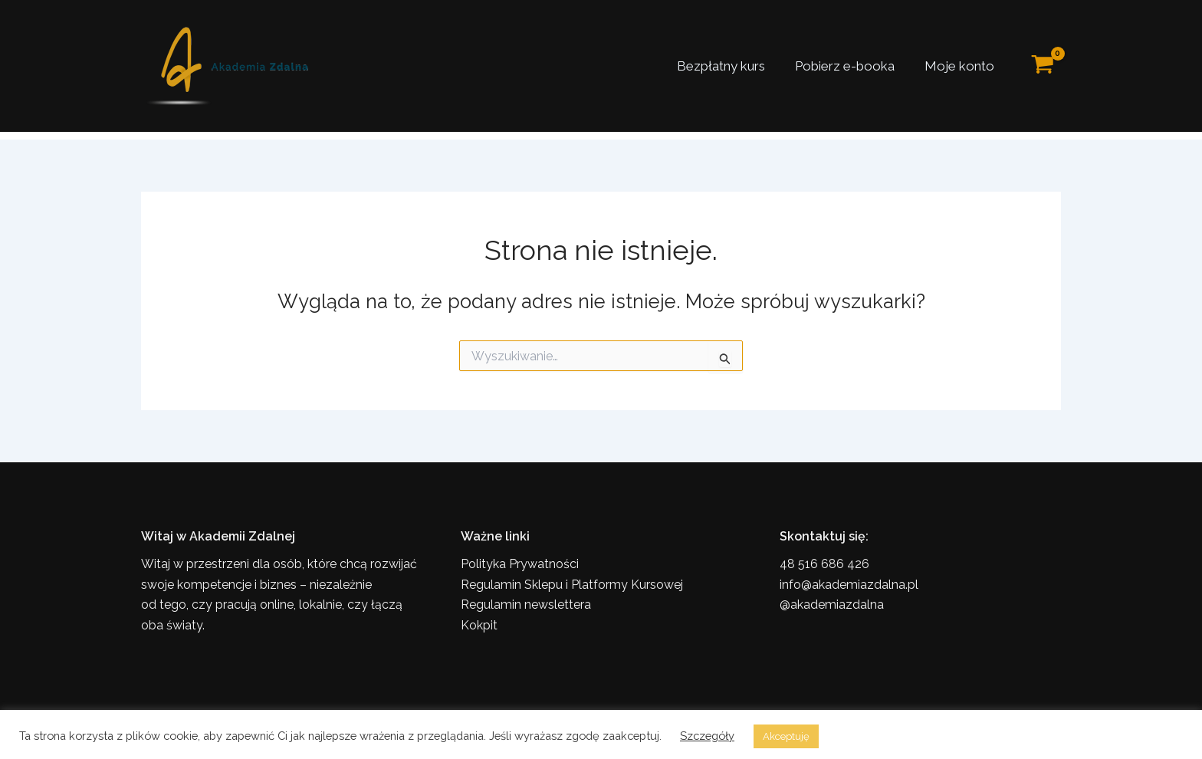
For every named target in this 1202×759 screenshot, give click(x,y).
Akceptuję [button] (786, 736)
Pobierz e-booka (850, 66)
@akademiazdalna (832, 604)
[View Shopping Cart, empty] (1042, 66)
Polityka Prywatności (520, 564)
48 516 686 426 (824, 564)
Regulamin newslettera (526, 604)
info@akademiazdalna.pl (849, 584)
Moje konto (961, 66)
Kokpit (479, 625)
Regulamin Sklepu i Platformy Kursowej (572, 584)
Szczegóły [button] (707, 735)
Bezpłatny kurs (730, 66)
